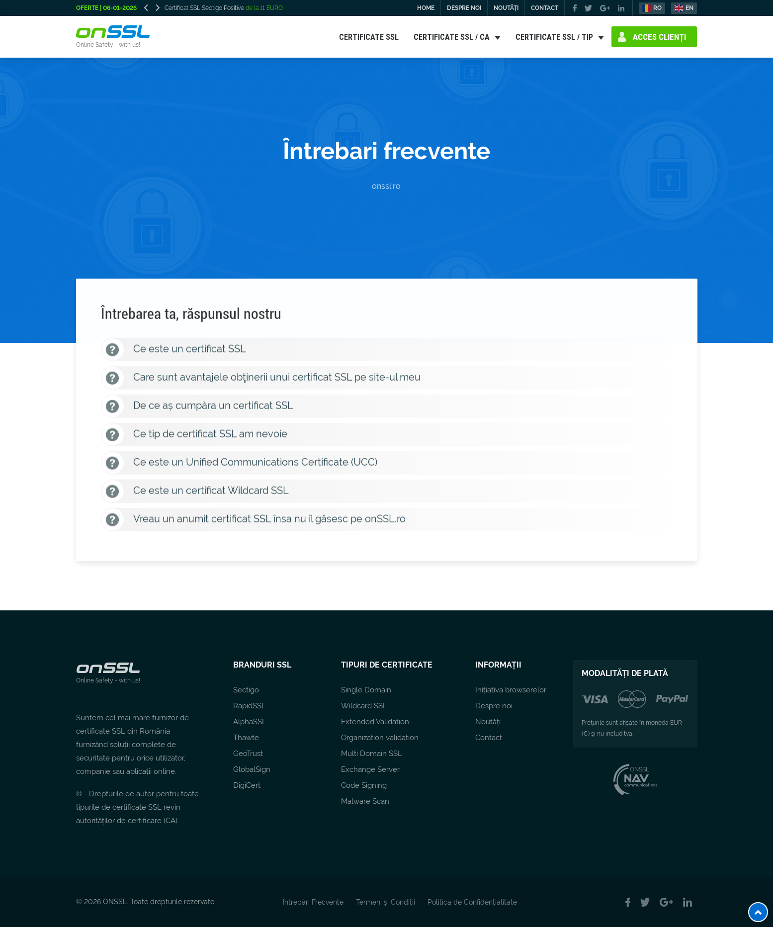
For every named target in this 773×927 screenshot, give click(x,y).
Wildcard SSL (364, 705)
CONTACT (544, 7)
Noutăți (488, 721)
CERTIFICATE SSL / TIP (554, 36)
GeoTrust (248, 753)
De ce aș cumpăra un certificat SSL (197, 408)
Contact (488, 737)
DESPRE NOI (464, 7)
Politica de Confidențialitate (472, 902)
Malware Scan (365, 801)
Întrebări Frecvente (313, 902)
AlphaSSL (249, 721)
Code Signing (364, 785)
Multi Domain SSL (371, 753)
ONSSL (635, 769)
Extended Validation (375, 721)
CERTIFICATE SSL (369, 36)
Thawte (246, 737)
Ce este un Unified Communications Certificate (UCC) (239, 464)
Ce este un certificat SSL (173, 351)
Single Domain (366, 689)
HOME (425, 7)
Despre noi (494, 705)
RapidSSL (249, 705)
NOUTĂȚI (506, 7)
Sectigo (246, 689)
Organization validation (380, 737)
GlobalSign (251, 769)
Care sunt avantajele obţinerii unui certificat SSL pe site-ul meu (261, 379)
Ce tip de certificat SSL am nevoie (194, 436)
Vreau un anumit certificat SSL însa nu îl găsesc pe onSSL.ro (253, 521)
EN (689, 7)
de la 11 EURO (263, 7)
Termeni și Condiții (385, 902)
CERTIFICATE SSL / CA (452, 36)
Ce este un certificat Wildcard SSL (195, 493)
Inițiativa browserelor (510, 689)
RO (657, 7)
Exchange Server (370, 769)
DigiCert (246, 785)
